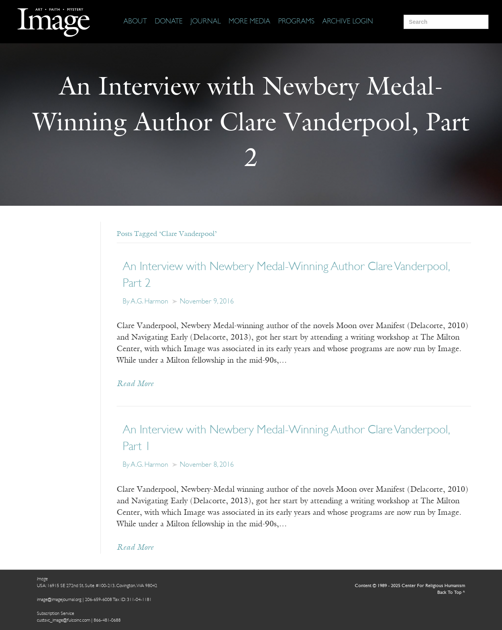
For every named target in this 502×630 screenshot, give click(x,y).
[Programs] (296, 22)
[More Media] (249, 22)
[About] (135, 22)
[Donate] (169, 22)
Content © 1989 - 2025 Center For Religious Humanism (410, 586)
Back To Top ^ (451, 592)
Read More (135, 384)
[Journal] (206, 22)
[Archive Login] (347, 22)
